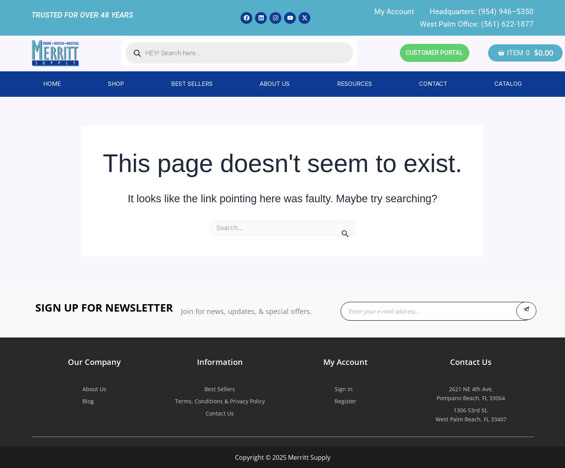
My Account (394, 11)
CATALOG (508, 83)
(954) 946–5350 (506, 11)
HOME (52, 83)
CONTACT (433, 83)
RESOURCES (354, 83)
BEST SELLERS (192, 83)
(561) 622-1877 (507, 24)
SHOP (116, 83)
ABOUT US (275, 83)
